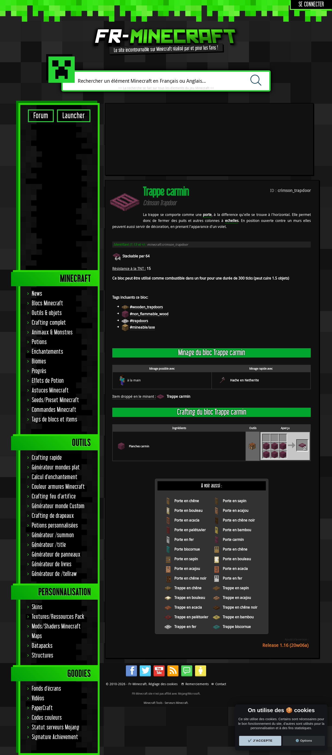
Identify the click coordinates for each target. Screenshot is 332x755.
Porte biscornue (187, 482)
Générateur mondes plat (56, 467)
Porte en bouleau (188, 443)
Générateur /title (49, 545)
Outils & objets (47, 313)
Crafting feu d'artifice (54, 496)
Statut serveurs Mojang (56, 727)
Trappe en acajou (237, 530)
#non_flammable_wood (149, 247)
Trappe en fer (185, 559)
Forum (40, 116)
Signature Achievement (55, 737)
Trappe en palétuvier (191, 550)
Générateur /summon (53, 535)
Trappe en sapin (236, 521)
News (37, 293)
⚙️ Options (303, 740)
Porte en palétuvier (190, 463)
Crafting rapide (47, 457)
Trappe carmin (178, 329)
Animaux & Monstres (52, 332)
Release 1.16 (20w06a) (285, 578)
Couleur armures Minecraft (58, 487)
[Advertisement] (59, 196)
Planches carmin (139, 379)
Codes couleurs (47, 717)
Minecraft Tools (153, 710)
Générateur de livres (51, 564)
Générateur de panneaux (56, 554)
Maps (37, 636)
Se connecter (311, 4)
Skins (37, 607)
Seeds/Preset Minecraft (55, 400)
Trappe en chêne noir (240, 540)
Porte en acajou (235, 443)
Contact (220, 691)
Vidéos (38, 698)
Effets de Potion (48, 381)
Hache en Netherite (244, 313)
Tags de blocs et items (54, 419)
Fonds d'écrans (46, 688)
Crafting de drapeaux (53, 516)
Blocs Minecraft (47, 303)
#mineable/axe (142, 260)
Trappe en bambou (238, 550)
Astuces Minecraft (50, 390)
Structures (42, 655)
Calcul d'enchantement (54, 477)
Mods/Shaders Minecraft (56, 626)
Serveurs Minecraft (176, 710)
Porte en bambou (237, 463)
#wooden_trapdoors (146, 240)
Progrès (39, 371)
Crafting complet (49, 322)
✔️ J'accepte (260, 740)
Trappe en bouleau (189, 530)
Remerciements (197, 691)
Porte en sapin (234, 433)
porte (207, 147)
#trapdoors (139, 254)
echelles (231, 153)
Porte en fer (184, 472)
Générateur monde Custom (58, 506)
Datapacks (42, 646)
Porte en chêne (186, 433)
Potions (39, 342)
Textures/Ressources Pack (58, 616)
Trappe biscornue (237, 559)
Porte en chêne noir (239, 453)
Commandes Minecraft (54, 410)
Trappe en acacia (188, 540)
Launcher (73, 116)
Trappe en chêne (188, 521)
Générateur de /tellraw (54, 574)
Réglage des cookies (163, 691)
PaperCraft (42, 708)
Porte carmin (233, 472)
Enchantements (47, 351)
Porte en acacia (186, 453)
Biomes (39, 361)
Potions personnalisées (55, 525)
